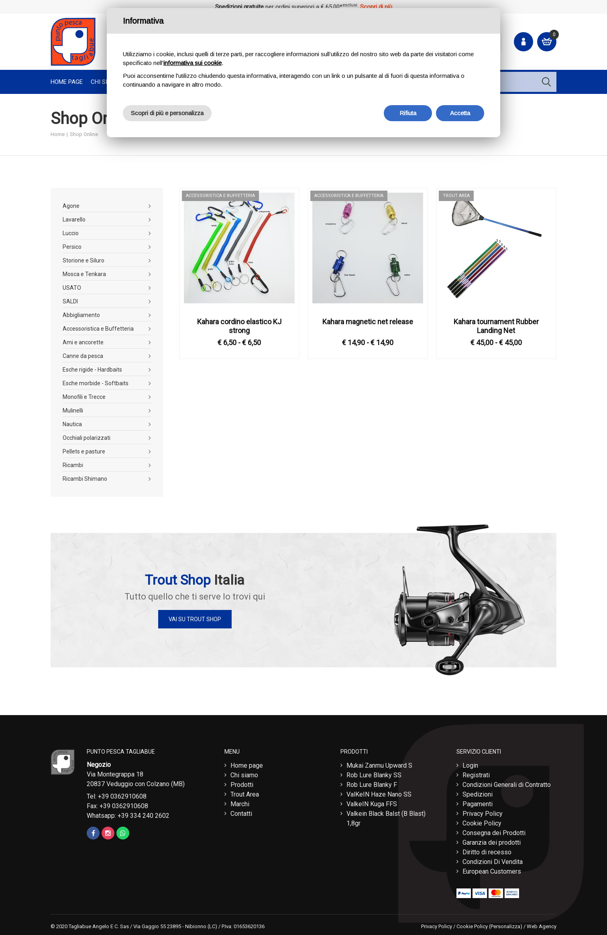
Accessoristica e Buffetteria (98, 328)
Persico (72, 247)
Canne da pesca (83, 356)
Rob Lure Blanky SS (373, 773)
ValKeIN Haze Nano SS (378, 792)
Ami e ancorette (83, 342)
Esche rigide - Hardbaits (92, 369)
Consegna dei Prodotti (494, 831)
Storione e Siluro (83, 260)
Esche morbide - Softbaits (95, 383)
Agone (71, 206)
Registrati (476, 773)
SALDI (70, 301)
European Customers (491, 869)
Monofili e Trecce (84, 397)
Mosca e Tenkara (84, 274)
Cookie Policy (481, 821)
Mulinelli (73, 410)
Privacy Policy (482, 811)
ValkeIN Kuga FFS (371, 802)
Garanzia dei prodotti (491, 840)
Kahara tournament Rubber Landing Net (496, 326)
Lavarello (74, 219)
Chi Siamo (105, 81)
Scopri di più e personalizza (167, 113)
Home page (67, 81)
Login (470, 763)
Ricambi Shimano (85, 479)
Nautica (72, 424)
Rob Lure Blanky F (371, 783)
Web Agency (541, 924)
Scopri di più (376, 6)
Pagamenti (477, 802)
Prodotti (241, 783)
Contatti (241, 811)
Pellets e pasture (84, 451)
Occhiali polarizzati (86, 438)
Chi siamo (244, 773)
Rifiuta (407, 113)
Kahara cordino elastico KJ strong (239, 326)
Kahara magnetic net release (367, 321)
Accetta (460, 113)
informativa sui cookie (192, 62)
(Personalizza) (505, 924)
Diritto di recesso (486, 850)
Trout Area (244, 792)
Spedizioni (477, 792)
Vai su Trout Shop (195, 619)
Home (58, 134)
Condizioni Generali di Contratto (506, 783)
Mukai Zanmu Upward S (379, 763)
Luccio (71, 233)
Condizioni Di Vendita (492, 860)
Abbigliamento (81, 315)
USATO (72, 288)
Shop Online (84, 134)
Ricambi (73, 465)
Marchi (239, 802)
